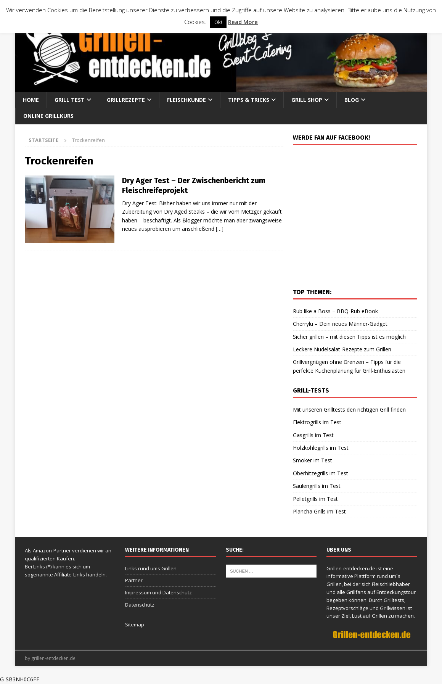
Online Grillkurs (48, 115)
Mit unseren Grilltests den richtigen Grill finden (349, 409)
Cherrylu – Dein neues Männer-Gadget (340, 323)
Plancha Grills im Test (319, 511)
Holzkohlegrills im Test (321, 447)
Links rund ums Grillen (151, 568)
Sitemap (134, 624)
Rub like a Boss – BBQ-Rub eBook (335, 311)
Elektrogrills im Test (317, 422)
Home (31, 99)
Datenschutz (139, 604)
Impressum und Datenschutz (158, 592)
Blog (351, 99)
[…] (219, 228)
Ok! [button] (218, 22)
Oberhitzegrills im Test (320, 473)
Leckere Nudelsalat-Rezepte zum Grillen (342, 349)
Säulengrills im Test (317, 485)
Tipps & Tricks (248, 99)
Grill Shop (306, 99)
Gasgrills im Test (313, 435)
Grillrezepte (126, 99)
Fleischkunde (186, 99)
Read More (243, 22)
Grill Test (70, 99)
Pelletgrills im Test (315, 498)
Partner (134, 580)
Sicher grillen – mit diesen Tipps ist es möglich (349, 336)
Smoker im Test (312, 460)
